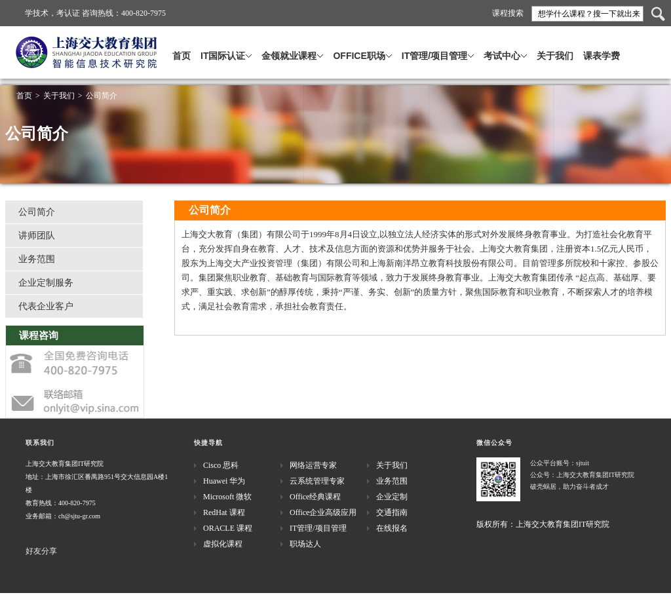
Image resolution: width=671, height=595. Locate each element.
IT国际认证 (223, 55)
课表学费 (601, 55)
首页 (181, 55)
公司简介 (101, 95)
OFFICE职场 (359, 55)
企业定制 (392, 496)
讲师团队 (36, 235)
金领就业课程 (288, 55)
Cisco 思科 (221, 465)
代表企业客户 (45, 306)
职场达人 (305, 543)
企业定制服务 (45, 283)
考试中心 (502, 55)
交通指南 (392, 512)
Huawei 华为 (224, 481)
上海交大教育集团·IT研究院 (136, 60)
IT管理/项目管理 (434, 55)
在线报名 (392, 528)
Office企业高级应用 (323, 512)
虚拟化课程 (222, 543)
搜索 (658, 14)
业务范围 (36, 259)
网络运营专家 (313, 465)
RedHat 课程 (224, 512)
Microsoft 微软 (227, 496)
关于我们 (555, 55)
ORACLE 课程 (227, 528)
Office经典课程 (315, 496)
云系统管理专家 (317, 481)
